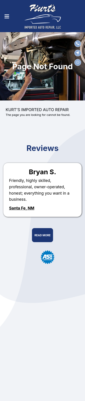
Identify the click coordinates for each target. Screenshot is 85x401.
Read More (42, 235)
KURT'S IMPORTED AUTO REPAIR (37, 109)
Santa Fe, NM (21, 208)
